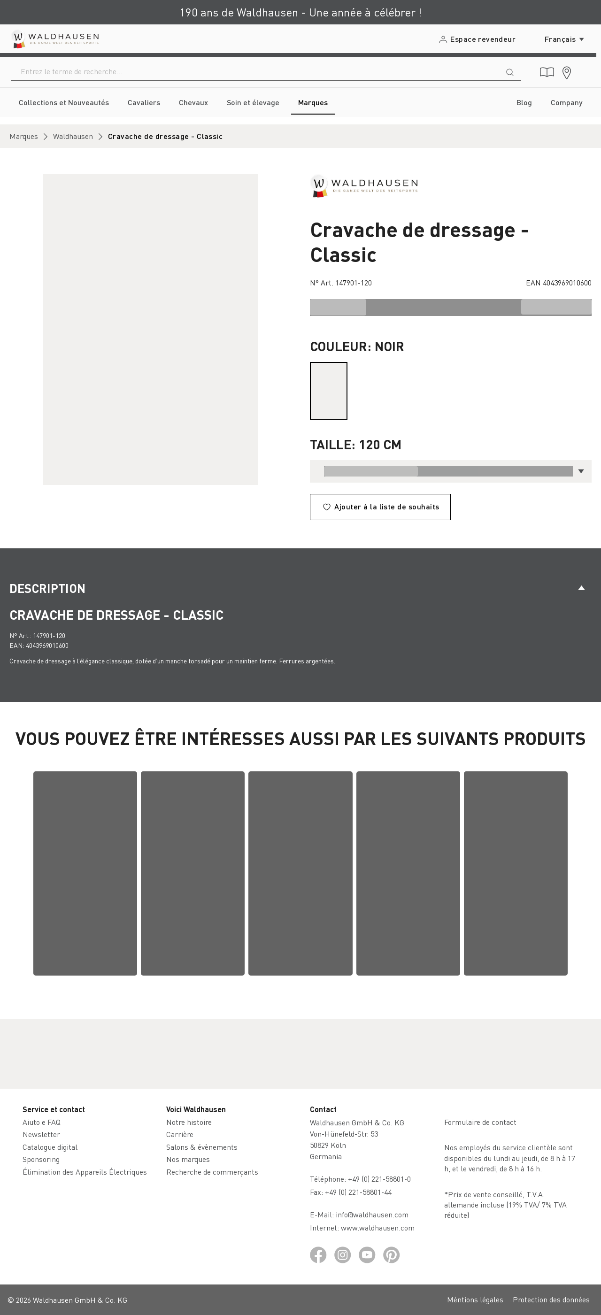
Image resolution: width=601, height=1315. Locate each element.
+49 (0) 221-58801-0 (379, 1179)
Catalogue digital (50, 1147)
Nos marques (188, 1159)
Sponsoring (41, 1159)
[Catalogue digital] (547, 72)
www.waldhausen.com (378, 1227)
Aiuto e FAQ (42, 1122)
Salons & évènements (202, 1147)
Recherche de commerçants (212, 1172)
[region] (150, 329)
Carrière (179, 1134)
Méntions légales (475, 1299)
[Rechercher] (510, 71)
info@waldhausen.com (372, 1214)
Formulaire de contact (480, 1122)
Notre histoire (189, 1122)
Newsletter (41, 1134)
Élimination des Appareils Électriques (85, 1172)
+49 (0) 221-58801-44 (360, 1192)
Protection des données (551, 1299)
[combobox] (255, 71)
